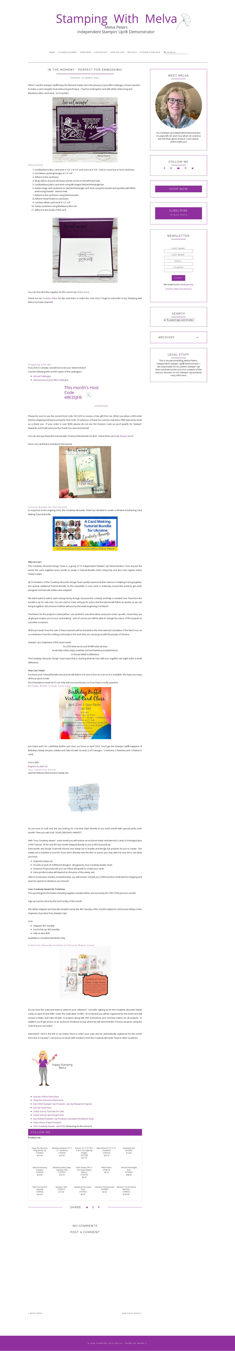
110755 (83, 1192)
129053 (40, 1192)
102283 (129, 1150)
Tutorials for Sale (150, 52)
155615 (84, 1175)
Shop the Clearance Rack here (48, 1100)
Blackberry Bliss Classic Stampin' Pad (62, 1168)
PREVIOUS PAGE (132, 1313)
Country (178, 267)
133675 (62, 1153)
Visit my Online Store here (46, 1096)
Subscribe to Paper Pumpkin (47, 1122)
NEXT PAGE (35, 1313)
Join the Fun (117, 52)
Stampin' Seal (61, 1187)
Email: (178, 261)
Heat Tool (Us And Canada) (39, 1188)
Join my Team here (42, 1107)
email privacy (186, 284)
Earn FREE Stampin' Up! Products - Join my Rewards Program (62, 1103)
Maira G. (142, 1343)
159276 (106, 1153)
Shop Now (85, 52)
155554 (40, 1172)
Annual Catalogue (42, 376)
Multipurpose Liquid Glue (82, 1188)
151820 (129, 1172)
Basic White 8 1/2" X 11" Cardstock (106, 1149)
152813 (61, 1189)
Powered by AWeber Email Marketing (178, 289)
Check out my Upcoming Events (48, 1114)
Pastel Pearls (106, 1167)
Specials (132, 52)
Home (52, 52)
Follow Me (41, 1132)
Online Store (83, 292)
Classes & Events (67, 52)
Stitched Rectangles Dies (129, 1168)
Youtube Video (49, 298)
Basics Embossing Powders (40, 1168)
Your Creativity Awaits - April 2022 (49, 1126)
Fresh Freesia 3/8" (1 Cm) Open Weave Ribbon (84, 1169)
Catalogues (100, 52)
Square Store (126, 436)
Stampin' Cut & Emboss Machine (126, 1188)
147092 (62, 1172)
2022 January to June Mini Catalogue (50, 379)
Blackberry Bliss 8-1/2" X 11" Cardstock (62, 1149)
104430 (104, 1189)
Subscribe (178, 210)
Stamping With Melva (109, 1343)
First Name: (179, 248)
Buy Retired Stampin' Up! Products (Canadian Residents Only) (63, 1118)
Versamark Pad (129, 1148)
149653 (126, 1192)
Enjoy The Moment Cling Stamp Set (39, 1149)
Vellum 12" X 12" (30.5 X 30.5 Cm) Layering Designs (84, 1150)
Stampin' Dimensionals (104, 1187)
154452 (40, 1153)
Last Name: (178, 255)
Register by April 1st (37, 766)
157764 (84, 1155)
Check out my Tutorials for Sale (48, 1111)
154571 (106, 1170)
